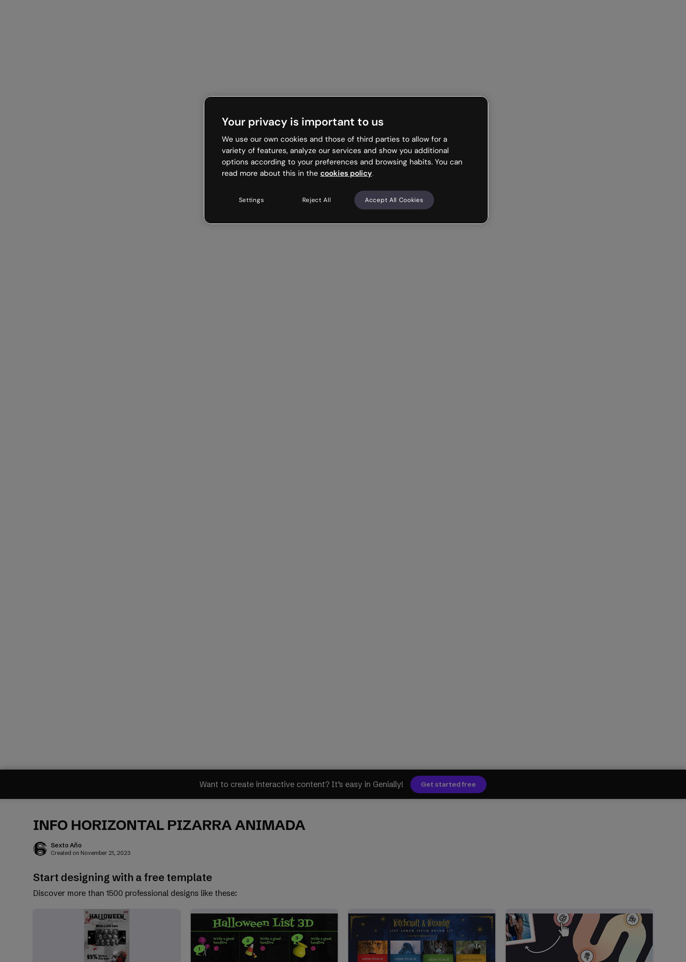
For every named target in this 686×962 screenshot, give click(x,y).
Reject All (316, 200)
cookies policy (346, 173)
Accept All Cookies (394, 200)
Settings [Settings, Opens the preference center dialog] (251, 200)
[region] (346, 160)
